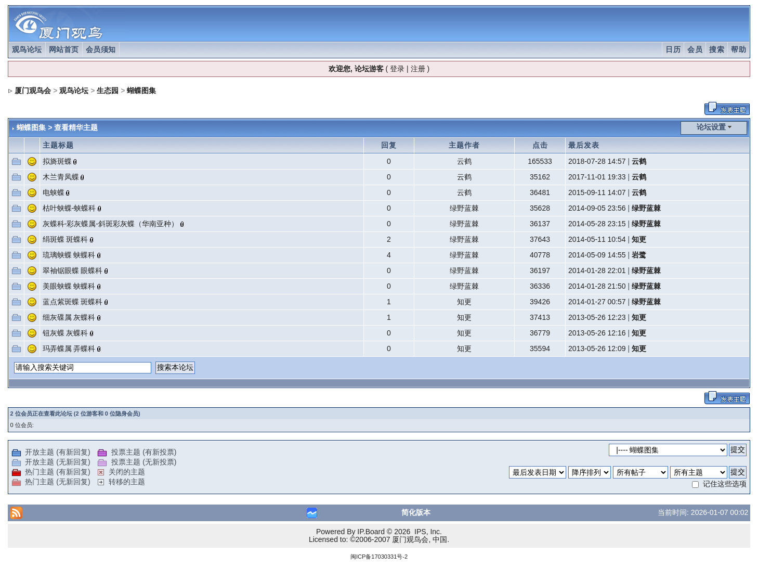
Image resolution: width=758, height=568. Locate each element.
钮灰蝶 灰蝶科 (65, 333)
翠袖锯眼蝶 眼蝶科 (73, 270)
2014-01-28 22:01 (597, 270)
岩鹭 (639, 255)
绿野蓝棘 (464, 208)
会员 (694, 49)
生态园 (108, 90)
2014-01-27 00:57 (597, 302)
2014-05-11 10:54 (597, 239)
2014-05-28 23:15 (597, 224)
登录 (397, 68)
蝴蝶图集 (141, 90)
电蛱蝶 (53, 192)
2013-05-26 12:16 (597, 333)
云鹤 (464, 161)
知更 (639, 239)
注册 (418, 68)
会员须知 (101, 49)
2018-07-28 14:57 (597, 161)
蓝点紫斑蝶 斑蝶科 (73, 302)
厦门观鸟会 (33, 90)
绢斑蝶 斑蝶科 (65, 239)
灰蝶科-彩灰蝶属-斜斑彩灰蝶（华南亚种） (110, 224)
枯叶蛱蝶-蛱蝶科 (69, 208)
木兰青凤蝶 (61, 177)
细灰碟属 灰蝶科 (69, 317)
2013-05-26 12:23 (597, 317)
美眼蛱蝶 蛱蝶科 (69, 286)
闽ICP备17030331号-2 (379, 556)
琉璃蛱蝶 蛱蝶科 (69, 255)
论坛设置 (711, 127)
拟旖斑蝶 (57, 161)
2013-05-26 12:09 (597, 348)
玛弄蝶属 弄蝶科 (69, 348)
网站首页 (64, 49)
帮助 (738, 49)
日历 (673, 49)
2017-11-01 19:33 (597, 177)
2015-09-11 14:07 (597, 192)
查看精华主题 (76, 127)
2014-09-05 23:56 (597, 208)
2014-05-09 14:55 (597, 255)
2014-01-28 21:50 (597, 286)
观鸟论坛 (27, 49)
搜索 (716, 49)
